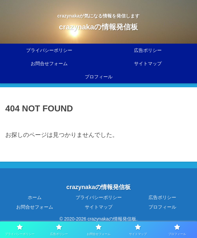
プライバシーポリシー (99, 197)
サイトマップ (99, 207)
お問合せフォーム (34, 207)
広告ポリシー (162, 197)
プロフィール (162, 207)
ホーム (35, 197)
